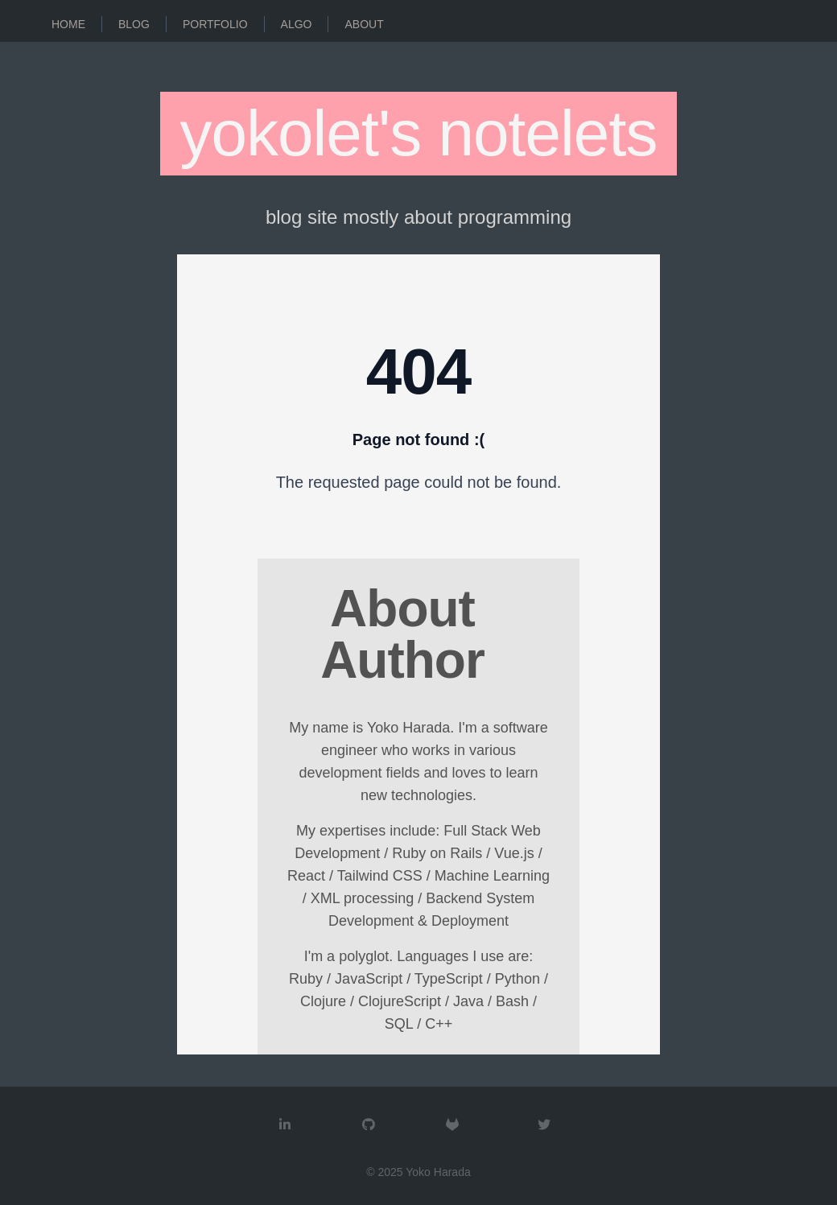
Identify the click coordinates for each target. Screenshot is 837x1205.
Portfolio (215, 24)
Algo (296, 24)
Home (68, 24)
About (363, 24)
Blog (134, 24)
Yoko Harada (438, 1172)
